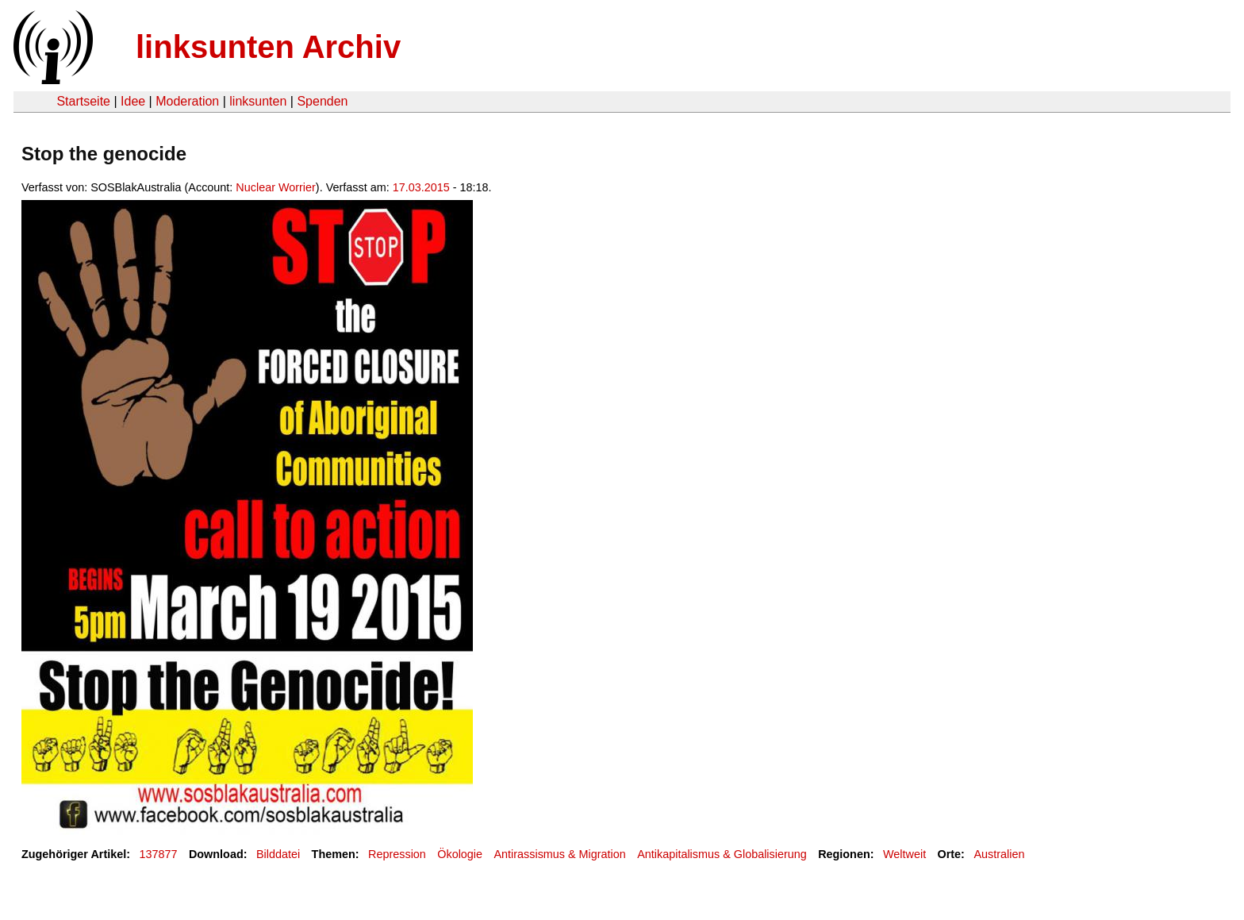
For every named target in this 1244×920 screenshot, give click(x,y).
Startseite (83, 101)
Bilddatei (278, 854)
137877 (159, 854)
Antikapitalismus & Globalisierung (722, 854)
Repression (397, 854)
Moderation (187, 101)
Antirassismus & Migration (559, 854)
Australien (998, 854)
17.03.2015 (421, 187)
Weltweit (904, 854)
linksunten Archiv (268, 46)
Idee (133, 101)
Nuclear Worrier (276, 187)
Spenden (322, 101)
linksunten (257, 101)
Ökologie (459, 854)
